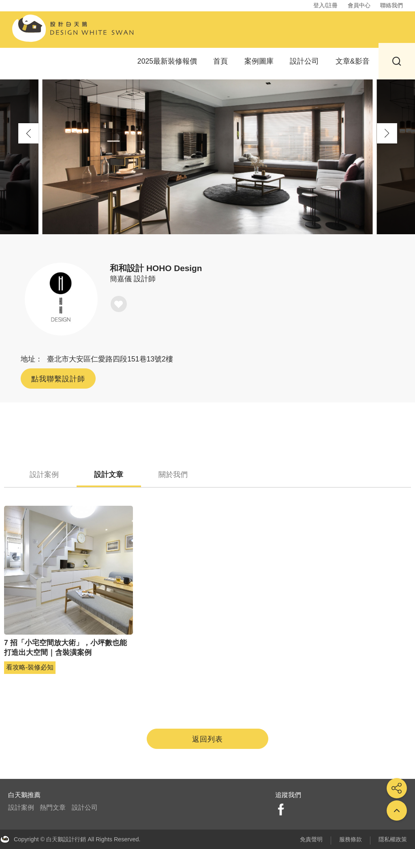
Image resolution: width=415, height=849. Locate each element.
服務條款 (350, 839)
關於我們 (190, 474)
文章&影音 (353, 60)
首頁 (220, 60)
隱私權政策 (393, 839)
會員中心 (359, 5)
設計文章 (119, 474)
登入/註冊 (325, 5)
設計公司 (304, 60)
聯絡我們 (391, 5)
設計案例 (47, 474)
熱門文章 (53, 807)
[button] (387, 133)
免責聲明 (311, 839)
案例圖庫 (259, 60)
